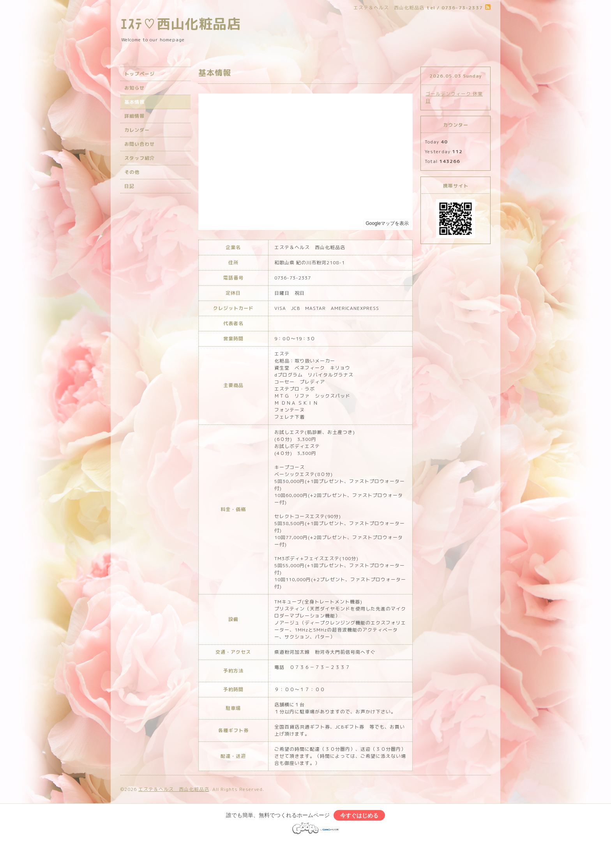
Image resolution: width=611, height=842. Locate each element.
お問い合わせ (139, 144)
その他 (132, 172)
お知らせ (134, 88)
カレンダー (137, 130)
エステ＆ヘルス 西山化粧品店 (173, 789)
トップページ (139, 74)
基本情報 (134, 102)
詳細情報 (134, 116)
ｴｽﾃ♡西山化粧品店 (180, 23)
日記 (129, 186)
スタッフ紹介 (139, 158)
